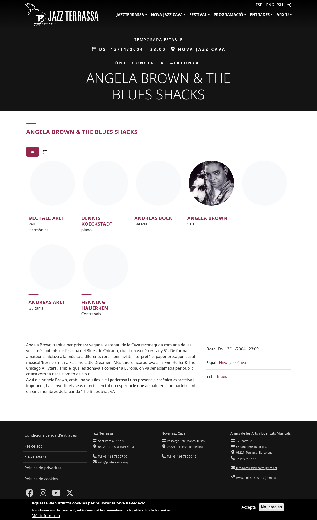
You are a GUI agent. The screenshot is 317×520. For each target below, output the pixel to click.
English (274, 5)
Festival (198, 14)
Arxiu (283, 14)
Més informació (46, 515)
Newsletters (35, 457)
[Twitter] (70, 494)
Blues (222, 376)
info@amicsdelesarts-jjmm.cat (256, 468)
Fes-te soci (33, 446)
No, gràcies (271, 507)
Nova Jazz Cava (167, 14)
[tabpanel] (158, 241)
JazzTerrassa (130, 14)
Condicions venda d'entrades (50, 435)
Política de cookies (41, 478)
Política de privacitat (42, 468)
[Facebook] (29, 494)
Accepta (249, 507)
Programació (228, 14)
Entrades (260, 14)
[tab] (32, 152)
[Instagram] (43, 494)
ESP (259, 5)
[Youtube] (56, 494)
